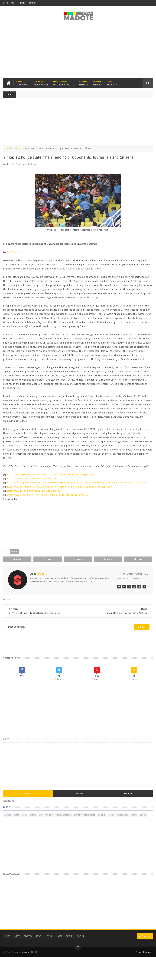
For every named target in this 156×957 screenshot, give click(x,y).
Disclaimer (148, 952)
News (22, 83)
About (13, 3)
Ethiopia (101, 815)
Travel (39, 936)
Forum (97, 83)
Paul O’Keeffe (13, 252)
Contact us (144, 936)
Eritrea (33, 815)
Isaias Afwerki (123, 815)
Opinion (41, 83)
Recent (28, 793)
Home (5, 3)
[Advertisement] (78, 51)
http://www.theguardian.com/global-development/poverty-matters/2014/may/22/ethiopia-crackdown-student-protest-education (76, 482)
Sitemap (23, 3)
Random (128, 793)
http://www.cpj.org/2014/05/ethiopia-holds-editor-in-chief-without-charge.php (49, 474)
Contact (32, 3)
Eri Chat (80, 936)
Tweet (17, 559)
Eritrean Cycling (46, 815)
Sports (143, 815)
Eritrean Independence (84, 815)
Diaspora (28, 936)
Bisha (16, 815)
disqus (142, 627)
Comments (78, 793)
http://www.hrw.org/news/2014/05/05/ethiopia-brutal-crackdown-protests (47, 495)
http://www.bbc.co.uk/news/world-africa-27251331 (33, 490)
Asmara (7, 815)
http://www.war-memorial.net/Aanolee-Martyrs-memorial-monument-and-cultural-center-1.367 (59, 486)
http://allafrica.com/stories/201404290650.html (32, 478)
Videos (83, 83)
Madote (27, 952)
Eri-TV (112, 83)
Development (63, 83)
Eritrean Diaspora (63, 815)
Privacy (139, 952)
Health (111, 815)
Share (47, 559)
